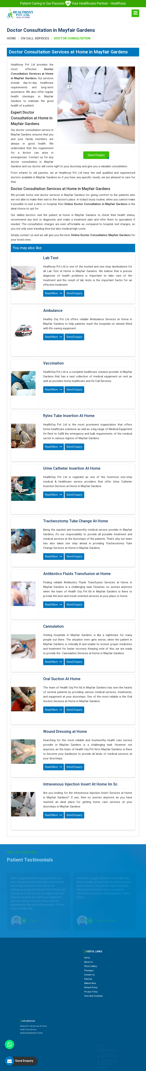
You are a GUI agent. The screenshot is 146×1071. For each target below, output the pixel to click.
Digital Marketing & (91, 1067)
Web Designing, (72, 1067)
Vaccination (53, 354)
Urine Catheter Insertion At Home (71, 449)
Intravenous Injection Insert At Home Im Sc (80, 737)
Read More (53, 293)
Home (11, 38)
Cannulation (53, 593)
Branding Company (113, 1067)
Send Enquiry (74, 293)
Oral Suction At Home (61, 641)
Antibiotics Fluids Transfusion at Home (77, 545)
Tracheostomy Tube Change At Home (75, 497)
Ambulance (53, 306)
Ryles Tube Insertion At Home (68, 402)
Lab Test (50, 258)
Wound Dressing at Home (65, 689)
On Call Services (35, 38)
